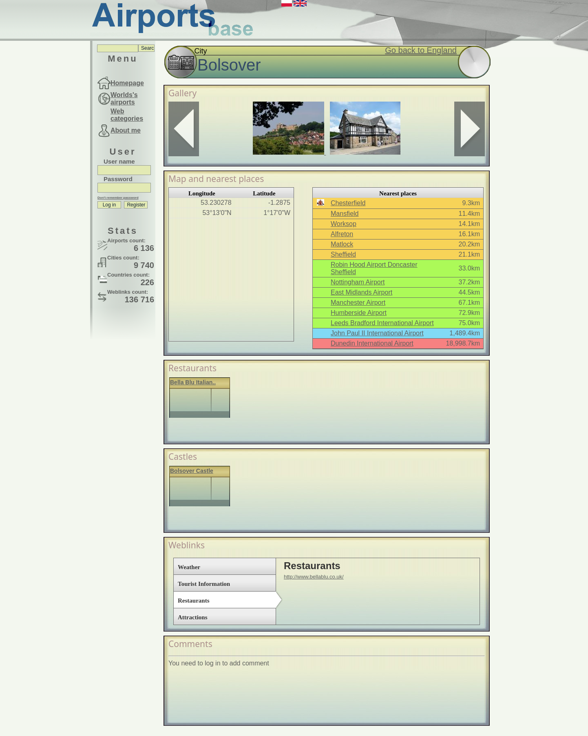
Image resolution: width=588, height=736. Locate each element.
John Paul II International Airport (377, 333)
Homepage (127, 83)
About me (126, 130)
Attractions (192, 617)
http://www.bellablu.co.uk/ (314, 577)
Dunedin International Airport (372, 343)
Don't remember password (118, 198)
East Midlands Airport (361, 292)
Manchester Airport (358, 302)
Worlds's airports (124, 98)
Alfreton (342, 234)
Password (118, 178)
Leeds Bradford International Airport (382, 322)
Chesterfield (348, 203)
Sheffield (343, 254)
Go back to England (421, 50)
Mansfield (344, 213)
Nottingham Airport (358, 282)
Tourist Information (204, 584)
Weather (189, 567)
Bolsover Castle (191, 471)
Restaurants (194, 600)
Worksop (343, 223)
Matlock (342, 244)
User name (119, 161)
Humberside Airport (359, 312)
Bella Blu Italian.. (193, 382)
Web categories (127, 115)
